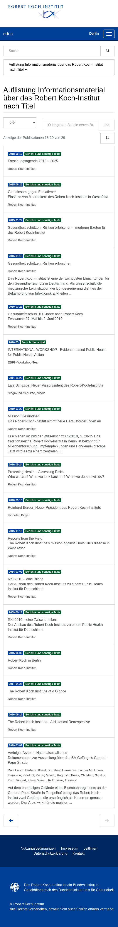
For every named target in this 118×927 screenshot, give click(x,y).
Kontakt (78, 853)
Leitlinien (90, 848)
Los (106, 125)
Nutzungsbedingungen (38, 848)
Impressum (69, 848)
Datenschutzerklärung (50, 853)
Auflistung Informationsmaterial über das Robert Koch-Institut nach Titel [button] (56, 67)
